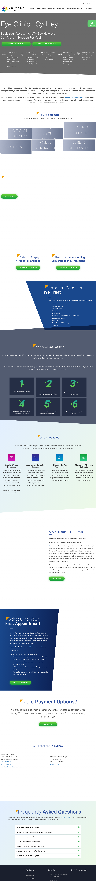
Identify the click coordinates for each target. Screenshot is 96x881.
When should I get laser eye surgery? (27, 856)
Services (49, 8)
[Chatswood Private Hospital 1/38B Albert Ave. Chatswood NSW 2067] (72, 780)
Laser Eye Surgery (30, 878)
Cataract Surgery (30, 875)
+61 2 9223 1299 (6, 764)
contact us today (66, 817)
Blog (82, 8)
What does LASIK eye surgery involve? (27, 827)
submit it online (41, 647)
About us (33, 8)
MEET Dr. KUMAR (41, 8)
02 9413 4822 (54, 764)
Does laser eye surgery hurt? (25, 837)
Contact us (89, 8)
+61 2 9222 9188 (6, 762)
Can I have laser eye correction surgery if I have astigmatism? (35, 832)
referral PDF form (29, 647)
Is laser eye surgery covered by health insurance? (31, 846)
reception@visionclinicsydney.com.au (12, 767)
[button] (3, 598)
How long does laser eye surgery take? (28, 841)
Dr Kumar (52, 546)
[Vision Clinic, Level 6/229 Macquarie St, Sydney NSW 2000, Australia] (23, 782)
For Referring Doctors (73, 8)
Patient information (59, 8)
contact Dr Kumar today (74, 97)
